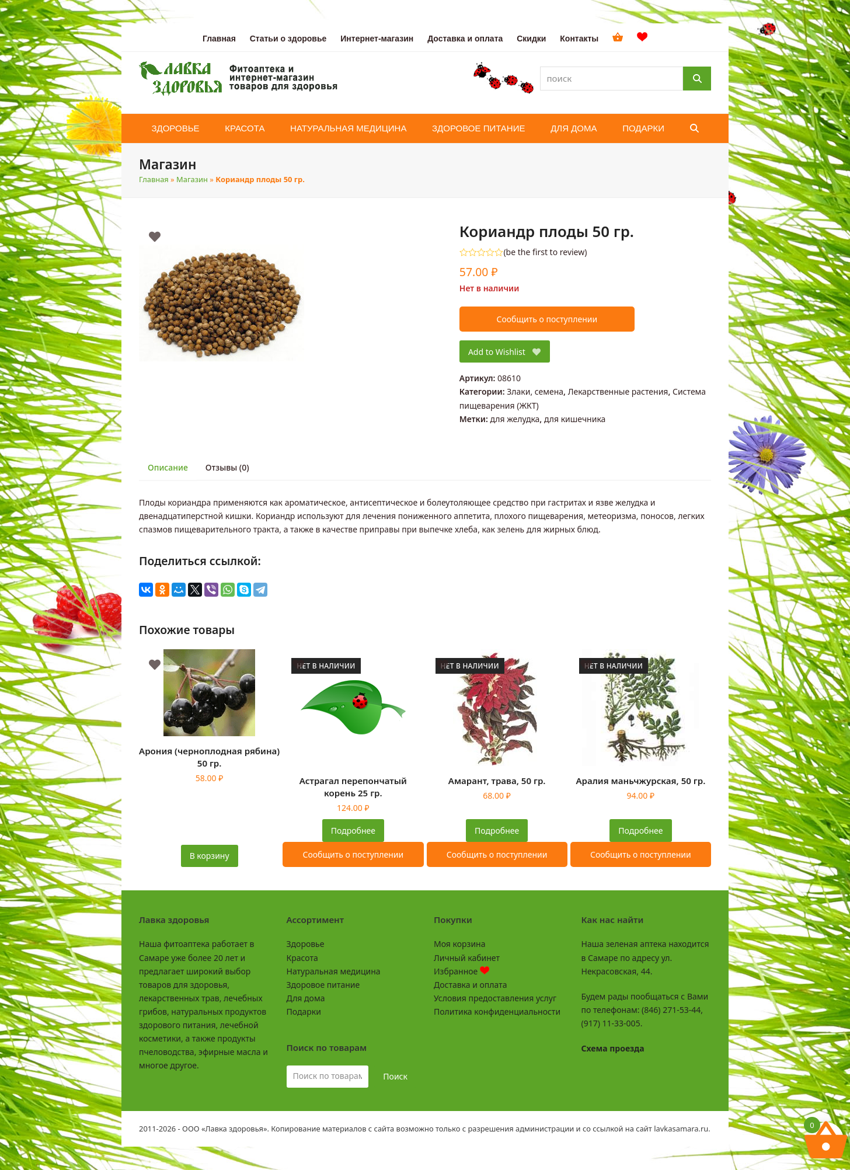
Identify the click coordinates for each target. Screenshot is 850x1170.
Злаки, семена (535, 391)
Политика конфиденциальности (497, 1011)
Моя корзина (459, 943)
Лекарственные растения (618, 391)
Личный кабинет (467, 957)
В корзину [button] (209, 855)
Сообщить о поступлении (546, 319)
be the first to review (545, 252)
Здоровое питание (323, 984)
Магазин (192, 179)
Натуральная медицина (334, 971)
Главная (154, 179)
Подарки (304, 1011)
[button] (694, 128)
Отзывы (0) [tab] (227, 467)
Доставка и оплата (470, 984)
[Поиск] (697, 78)
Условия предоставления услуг (495, 998)
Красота (302, 957)
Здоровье (306, 943)
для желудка (514, 418)
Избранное (461, 971)
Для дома (306, 998)
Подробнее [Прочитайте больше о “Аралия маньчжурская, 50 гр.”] (640, 830)
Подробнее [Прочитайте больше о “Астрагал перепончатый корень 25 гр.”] (353, 830)
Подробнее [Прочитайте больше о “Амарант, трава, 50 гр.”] (497, 830)
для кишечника (574, 418)
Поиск (395, 1076)
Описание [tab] (168, 467)
